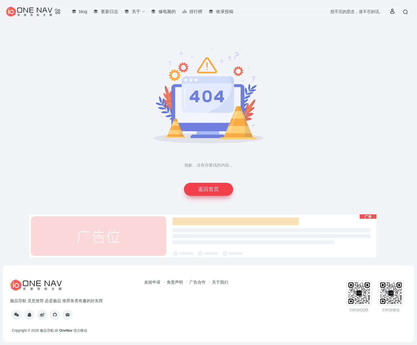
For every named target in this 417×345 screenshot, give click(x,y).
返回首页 (208, 189)
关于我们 (220, 282)
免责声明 (175, 282)
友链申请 (152, 282)
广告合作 (197, 282)
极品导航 (47, 330)
